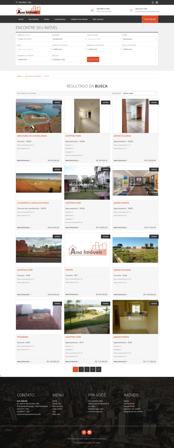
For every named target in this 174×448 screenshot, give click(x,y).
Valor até (55, 55)
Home (20, 19)
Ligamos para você (95, 409)
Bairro (19, 45)
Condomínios (129, 403)
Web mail (56, 414)
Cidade (124, 35)
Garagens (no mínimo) (25, 55)
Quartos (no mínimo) (60, 45)
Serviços (91, 406)
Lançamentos (59, 19)
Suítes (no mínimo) (129, 45)
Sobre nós (57, 403)
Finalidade (55, 35)
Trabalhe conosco (95, 411)
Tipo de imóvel (92, 35)
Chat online (150, 19)
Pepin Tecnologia (93, 442)
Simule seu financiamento (98, 403)
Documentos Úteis (95, 401)
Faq (54, 411)
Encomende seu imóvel (133, 411)
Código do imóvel (23, 35)
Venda (46, 19)
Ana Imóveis (34, 19)
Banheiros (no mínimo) (95, 45)
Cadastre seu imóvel (79, 19)
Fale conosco (98, 19)
